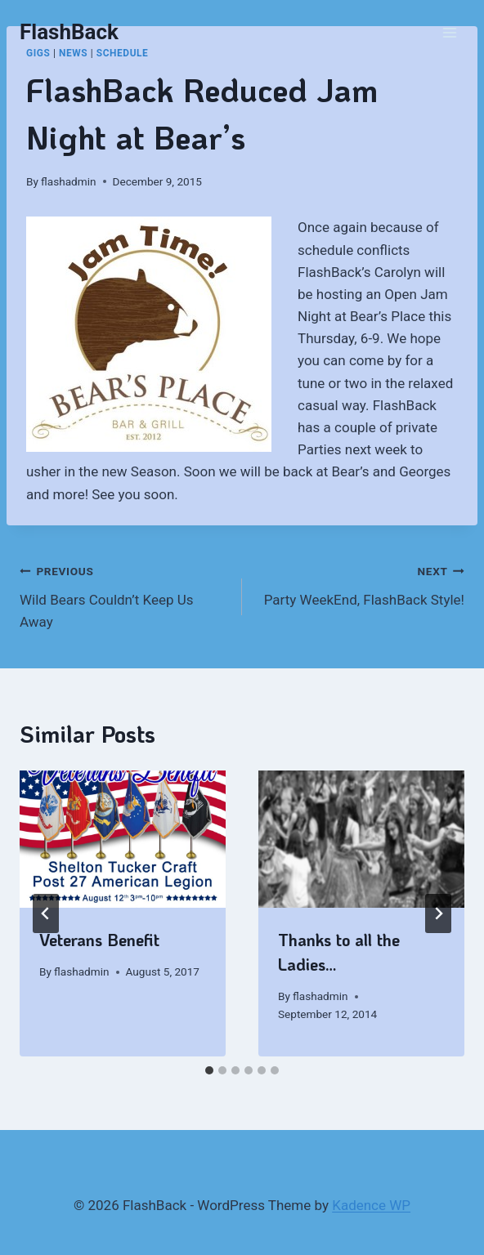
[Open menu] (449, 32)
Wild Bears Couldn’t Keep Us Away (124, 595)
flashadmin (68, 181)
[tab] (209, 1070)
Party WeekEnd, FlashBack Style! (360, 584)
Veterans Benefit (99, 939)
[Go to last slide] (46, 913)
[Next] (438, 913)
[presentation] (123, 839)
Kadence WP (371, 1205)
